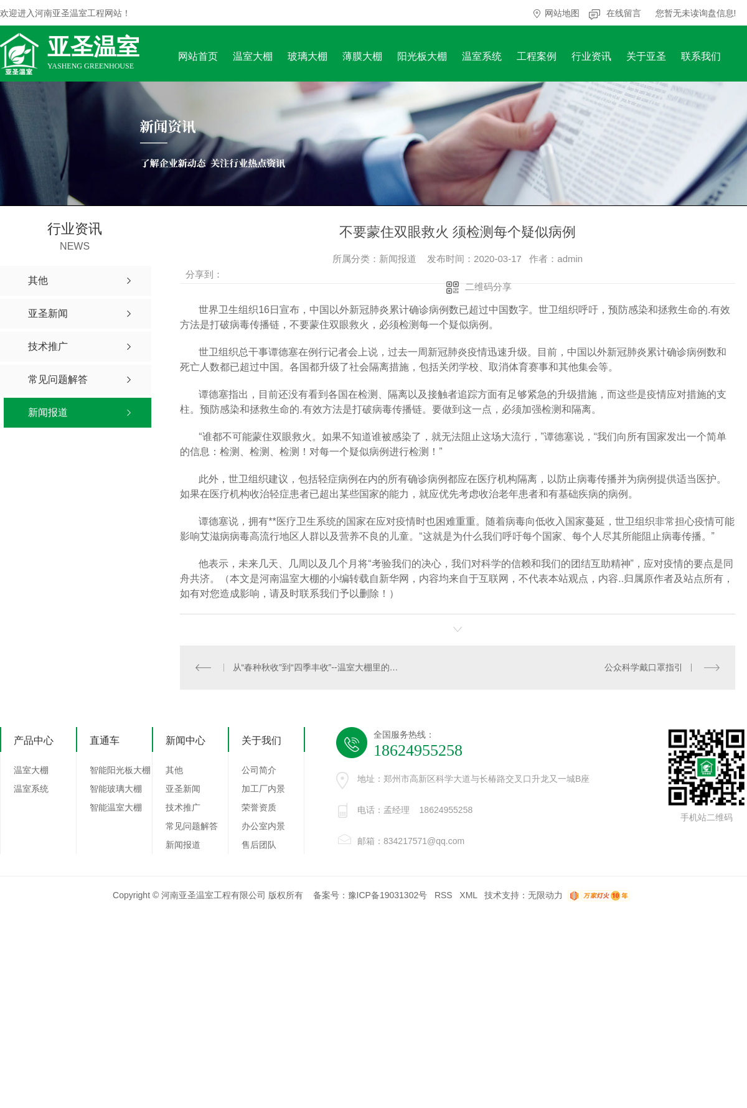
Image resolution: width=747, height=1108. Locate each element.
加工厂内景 (263, 789)
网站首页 (198, 56)
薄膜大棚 (362, 56)
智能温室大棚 (116, 807)
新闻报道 (183, 845)
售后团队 (259, 845)
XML (468, 895)
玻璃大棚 (307, 56)
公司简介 (259, 770)
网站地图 (562, 13)
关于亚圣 (646, 56)
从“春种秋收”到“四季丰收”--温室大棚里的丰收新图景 (319, 667)
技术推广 (183, 807)
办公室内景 (263, 826)
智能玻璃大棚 (116, 789)
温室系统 (482, 56)
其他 (174, 770)
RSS (444, 895)
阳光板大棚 (422, 56)
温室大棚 (253, 56)
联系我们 (701, 56)
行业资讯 (591, 56)
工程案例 (537, 56)
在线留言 (623, 13)
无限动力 (545, 895)
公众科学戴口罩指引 (643, 667)
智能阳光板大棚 (120, 770)
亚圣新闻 (183, 789)
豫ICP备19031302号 (388, 895)
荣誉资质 (259, 807)
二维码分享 (488, 286)
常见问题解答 (192, 826)
